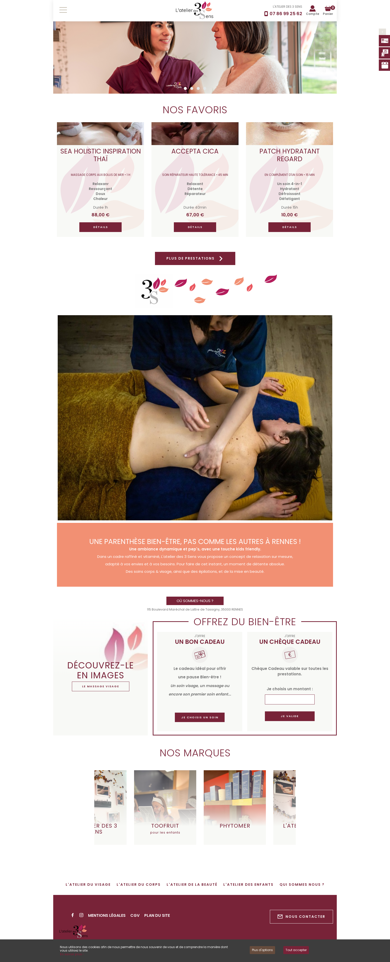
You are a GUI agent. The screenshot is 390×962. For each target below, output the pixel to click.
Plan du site (157, 915)
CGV (135, 915)
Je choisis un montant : (290, 689)
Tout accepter (296, 950)
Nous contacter (301, 916)
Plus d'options (262, 950)
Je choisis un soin (199, 717)
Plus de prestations (195, 258)
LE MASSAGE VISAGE (100, 686)
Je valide (290, 716)
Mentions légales (107, 915)
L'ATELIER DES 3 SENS (287, 6)
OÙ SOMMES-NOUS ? (195, 600)
